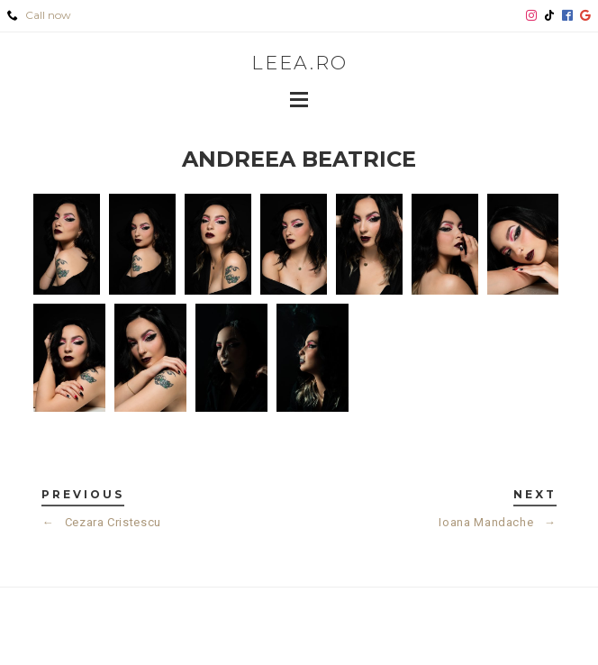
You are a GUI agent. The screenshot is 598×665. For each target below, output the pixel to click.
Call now (39, 15)
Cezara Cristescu (101, 522)
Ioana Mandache (497, 522)
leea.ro (299, 62)
